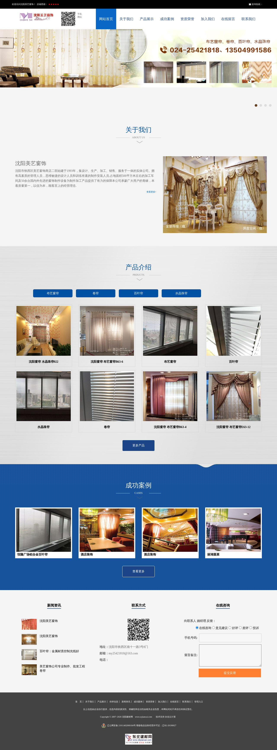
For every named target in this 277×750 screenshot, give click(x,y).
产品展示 (147, 19)
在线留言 (228, 19)
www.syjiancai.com (143, 717)
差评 (244, 628)
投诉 (254, 628)
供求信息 (114, 701)
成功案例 (167, 19)
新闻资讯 (54, 605)
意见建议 (220, 628)
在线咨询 (223, 605)
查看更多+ (151, 192)
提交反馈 (230, 672)
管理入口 (198, 701)
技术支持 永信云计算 (166, 717)
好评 (233, 628)
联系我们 (248, 19)
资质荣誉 (187, 19)
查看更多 (138, 571)
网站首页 (106, 19)
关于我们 (126, 19)
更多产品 (138, 445)
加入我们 (208, 19)
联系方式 (138, 605)
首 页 (78, 701)
